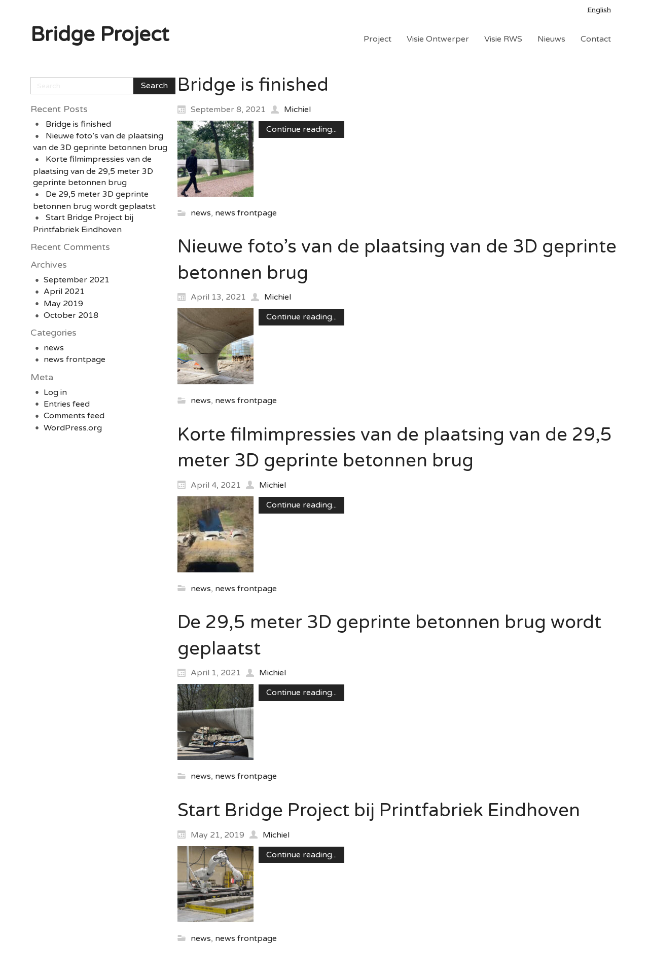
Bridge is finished (78, 124)
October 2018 (71, 315)
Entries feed (67, 404)
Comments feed (74, 416)
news (54, 348)
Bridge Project (99, 34)
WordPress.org (73, 428)
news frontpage (74, 359)
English (599, 10)
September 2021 (77, 280)
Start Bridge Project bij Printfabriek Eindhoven (378, 810)
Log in (55, 392)
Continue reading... (301, 129)
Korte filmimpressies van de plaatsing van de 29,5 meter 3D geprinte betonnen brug (93, 171)
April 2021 (64, 291)
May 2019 (63, 304)
